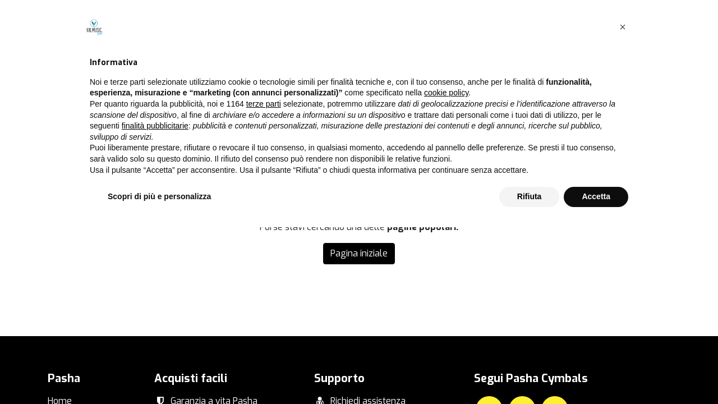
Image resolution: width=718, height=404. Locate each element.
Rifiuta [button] (529, 373)
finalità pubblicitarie (155, 302)
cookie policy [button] (446, 269)
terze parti (263, 280)
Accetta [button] (596, 373)
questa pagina (572, 143)
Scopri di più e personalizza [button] (159, 373)
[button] (623, 204)
